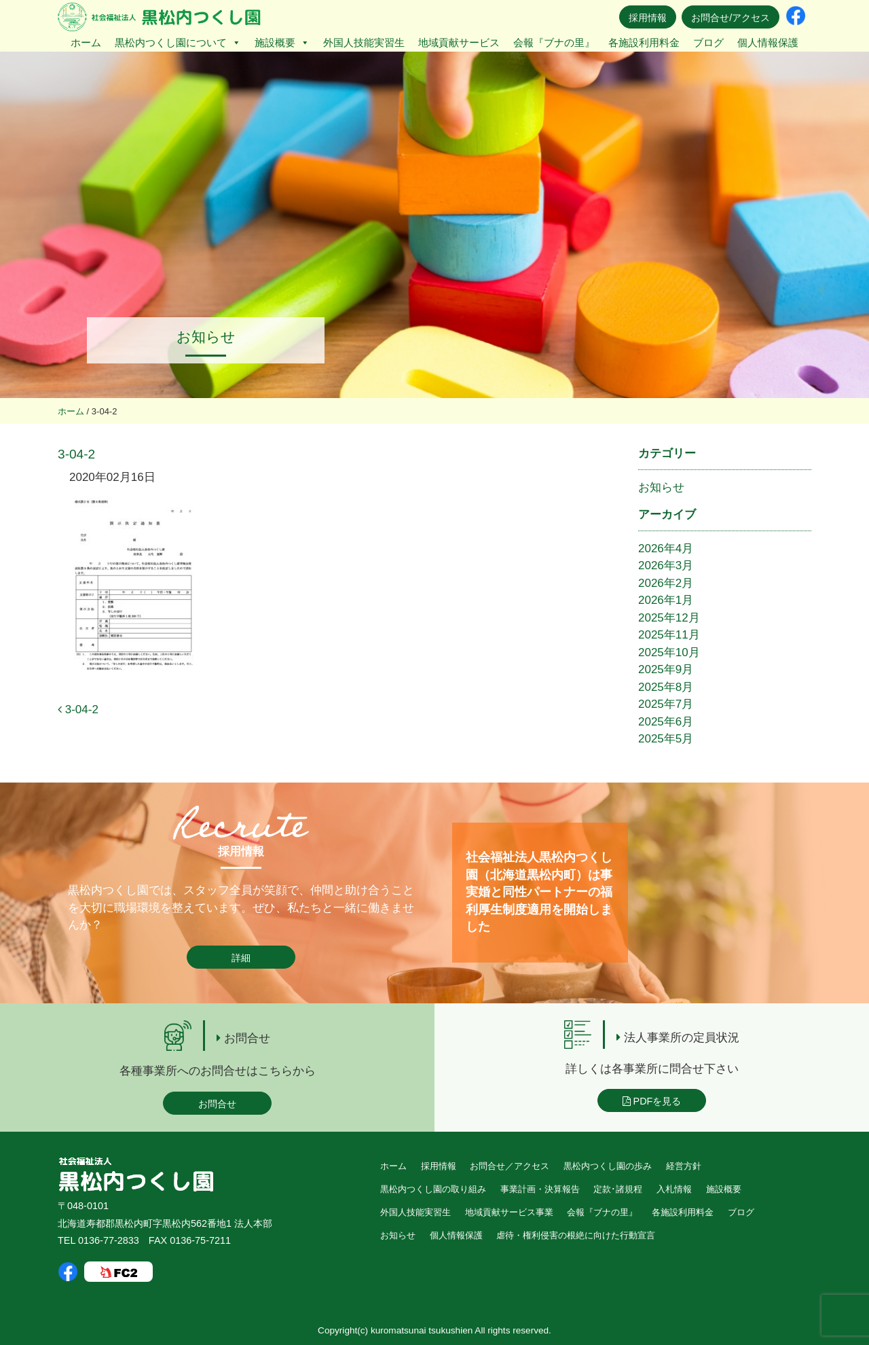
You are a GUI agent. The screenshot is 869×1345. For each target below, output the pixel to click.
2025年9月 (665, 669)
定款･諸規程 (617, 1189)
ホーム (86, 42)
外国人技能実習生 (364, 42)
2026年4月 (665, 548)
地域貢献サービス (459, 42)
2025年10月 (669, 652)
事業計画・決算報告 (540, 1189)
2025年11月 (669, 634)
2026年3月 (665, 565)
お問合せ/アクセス (730, 17)
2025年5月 (665, 738)
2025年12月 (669, 617)
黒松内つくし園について (178, 42)
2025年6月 (665, 721)
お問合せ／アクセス (509, 1166)
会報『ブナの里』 (554, 42)
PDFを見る (652, 1101)
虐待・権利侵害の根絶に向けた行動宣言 (575, 1235)
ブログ (708, 42)
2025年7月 (665, 704)
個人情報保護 (767, 42)
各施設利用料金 (644, 42)
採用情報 (648, 17)
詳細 (241, 957)
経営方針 (683, 1166)
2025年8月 (665, 687)
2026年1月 (665, 600)
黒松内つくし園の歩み (607, 1166)
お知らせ (661, 487)
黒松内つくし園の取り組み (433, 1189)
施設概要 (282, 42)
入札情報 (674, 1189)
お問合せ (217, 1103)
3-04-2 (78, 709)
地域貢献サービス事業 (509, 1212)
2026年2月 (665, 583)
